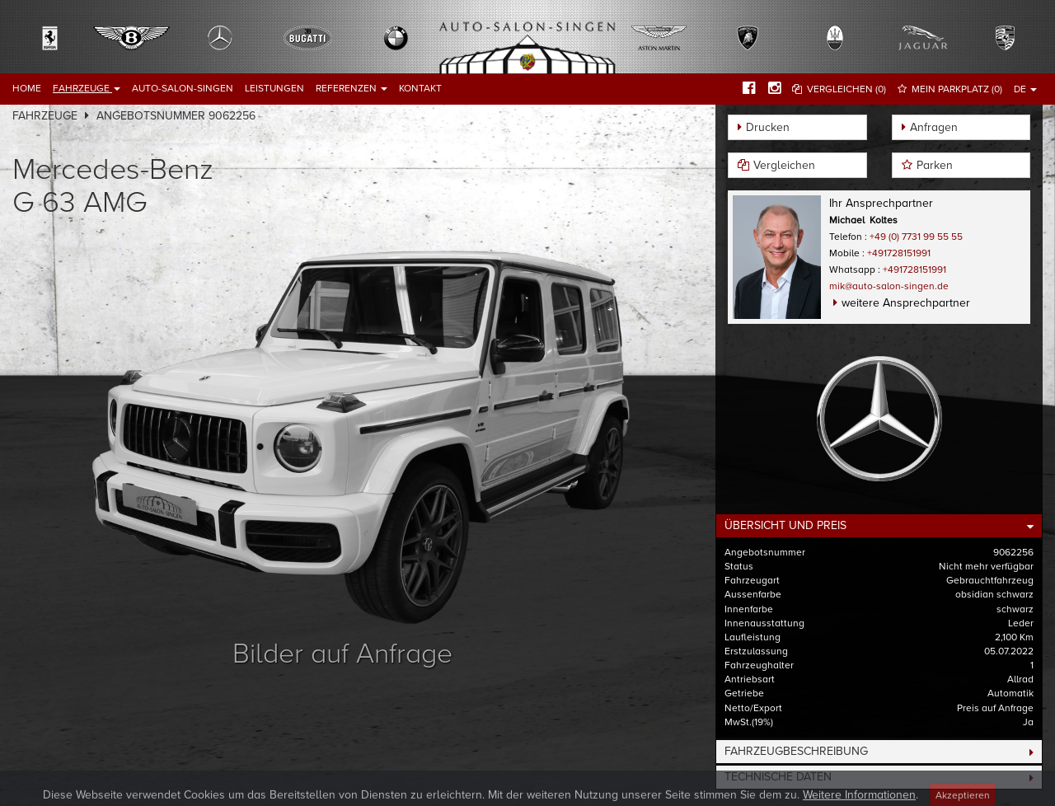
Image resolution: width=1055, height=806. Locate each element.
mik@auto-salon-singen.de (889, 286)
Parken (935, 165)
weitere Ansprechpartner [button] (906, 303)
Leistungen (274, 88)
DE (1025, 89)
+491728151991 (899, 253)
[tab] (879, 525)
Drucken (768, 127)
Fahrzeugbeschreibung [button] (796, 751)
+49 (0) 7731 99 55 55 (916, 236)
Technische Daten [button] (778, 777)
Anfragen (934, 127)
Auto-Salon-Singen (182, 88)
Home (26, 88)
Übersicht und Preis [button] (785, 525)
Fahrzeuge (86, 88)
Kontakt (420, 88)
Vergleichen (784, 165)
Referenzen (351, 88)
